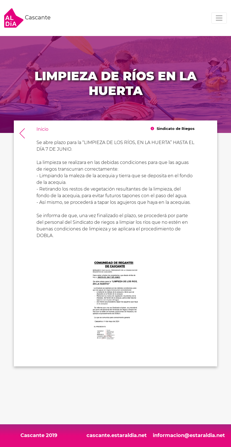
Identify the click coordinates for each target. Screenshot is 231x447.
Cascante (27, 18)
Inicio (42, 129)
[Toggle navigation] (219, 18)
